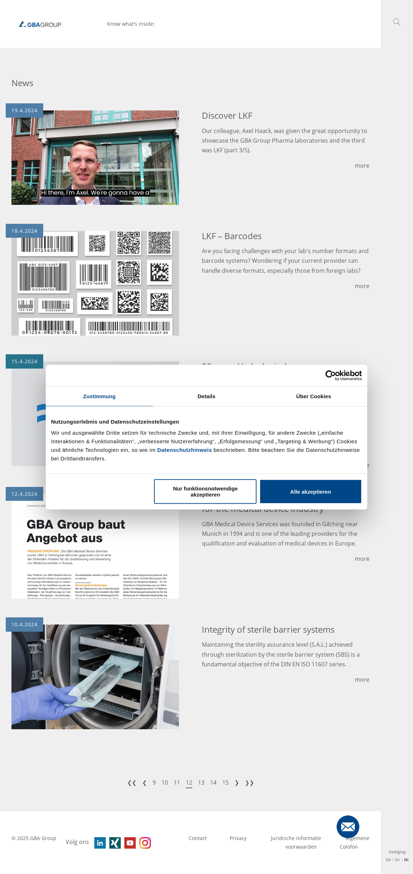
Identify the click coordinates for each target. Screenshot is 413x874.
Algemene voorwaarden (327, 842)
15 (225, 782)
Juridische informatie (297, 838)
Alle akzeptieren (310, 491)
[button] (396, 22)
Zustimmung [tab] (99, 396)
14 (213, 782)
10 (164, 782)
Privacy (239, 838)
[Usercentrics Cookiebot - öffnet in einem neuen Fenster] (330, 375)
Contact (198, 838)
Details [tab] (206, 396)
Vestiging (397, 851)
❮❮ (131, 782)
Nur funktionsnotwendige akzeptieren (205, 491)
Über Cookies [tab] (313, 396)
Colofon (349, 846)
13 (201, 782)
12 (189, 782)
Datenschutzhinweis (184, 450)
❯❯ (249, 782)
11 (177, 782)
